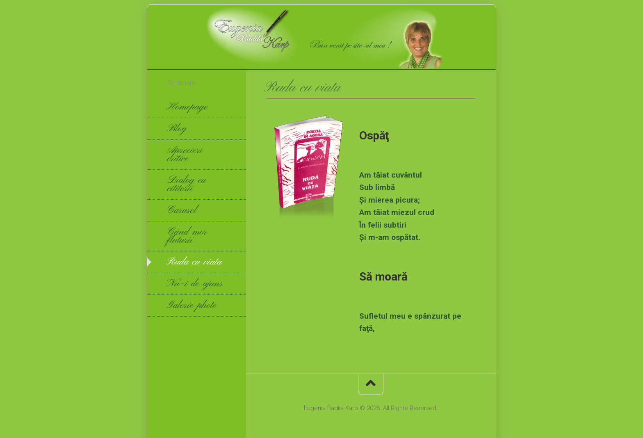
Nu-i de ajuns (195, 283)
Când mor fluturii (187, 236)
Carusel (182, 210)
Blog (177, 128)
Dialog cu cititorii (187, 184)
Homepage (188, 107)
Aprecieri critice (185, 154)
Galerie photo (192, 305)
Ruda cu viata (195, 262)
